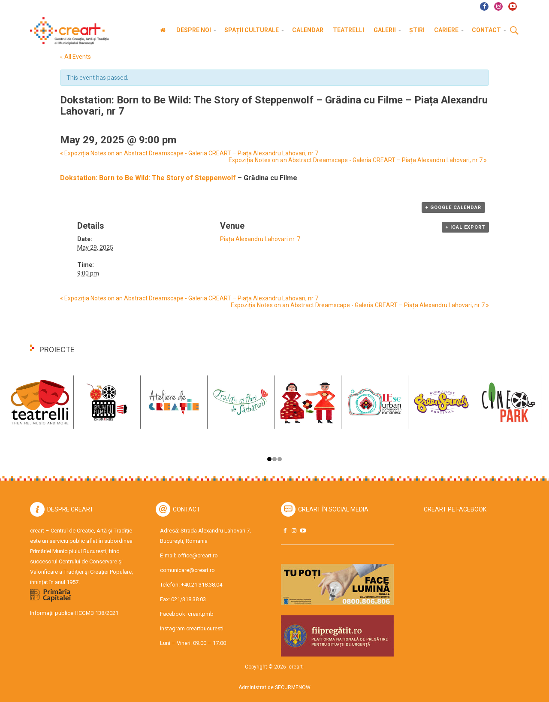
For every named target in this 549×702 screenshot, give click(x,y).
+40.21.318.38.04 (201, 584)
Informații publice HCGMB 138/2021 (74, 613)
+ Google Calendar (453, 207)
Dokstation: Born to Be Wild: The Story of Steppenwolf (148, 178)
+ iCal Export (465, 227)
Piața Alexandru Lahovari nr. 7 (260, 239)
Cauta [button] (514, 30)
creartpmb (201, 614)
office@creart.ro (198, 555)
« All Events (75, 56)
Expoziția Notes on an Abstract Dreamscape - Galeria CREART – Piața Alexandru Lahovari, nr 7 (189, 153)
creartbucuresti (204, 628)
